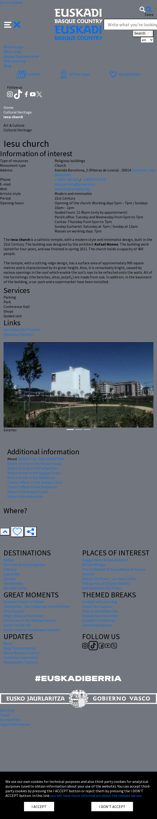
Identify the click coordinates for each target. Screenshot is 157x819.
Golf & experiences (97, 625)
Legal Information (15, 724)
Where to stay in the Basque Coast (34, 463)
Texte (148, 14)
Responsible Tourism (21, 662)
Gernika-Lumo (15, 588)
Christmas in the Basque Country (30, 620)
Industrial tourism (97, 606)
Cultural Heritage (18, 112)
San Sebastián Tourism (22, 329)
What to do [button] (12, 51)
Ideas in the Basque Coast (27, 491)
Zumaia (10, 578)
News (8, 643)
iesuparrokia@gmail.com (75, 184)
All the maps (74, 74)
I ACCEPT (39, 806)
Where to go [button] (13, 47)
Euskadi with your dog (99, 601)
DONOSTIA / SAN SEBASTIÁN (41, 458)
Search (143, 33)
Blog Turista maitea (20, 648)
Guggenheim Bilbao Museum (105, 559)
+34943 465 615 (67, 179)
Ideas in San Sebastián (25, 496)
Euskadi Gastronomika (100, 615)
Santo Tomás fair (17, 625)
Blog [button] (7, 65)
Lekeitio (10, 569)
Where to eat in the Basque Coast (34, 472)
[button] (12, 24)
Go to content (11, 2)
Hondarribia (13, 583)
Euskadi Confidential (98, 620)
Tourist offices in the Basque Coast (35, 482)
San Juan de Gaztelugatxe (24, 564)
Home (8, 107)
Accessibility (10, 719)
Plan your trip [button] (15, 61)
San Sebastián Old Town (101, 588)
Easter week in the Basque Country (31, 629)
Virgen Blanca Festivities (23, 615)
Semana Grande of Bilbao (24, 601)
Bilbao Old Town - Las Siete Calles (109, 578)
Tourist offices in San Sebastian (32, 487)
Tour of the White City (100, 611)
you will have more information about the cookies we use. (96, 795)
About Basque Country (21, 652)
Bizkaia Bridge (93, 564)
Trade (4, 715)
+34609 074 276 (94, 179)
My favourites (125, 74)
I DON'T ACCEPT (112, 806)
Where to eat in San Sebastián (31, 477)
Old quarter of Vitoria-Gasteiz (106, 583)
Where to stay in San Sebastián (32, 468)
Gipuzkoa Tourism (18, 334)
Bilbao (9, 559)
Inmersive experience (21, 657)
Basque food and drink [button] (21, 56)
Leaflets (28, 74)
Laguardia (11, 574)
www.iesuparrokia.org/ (73, 188)
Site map (7, 710)
